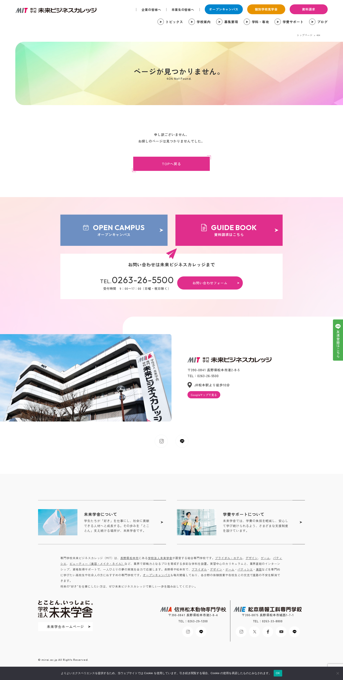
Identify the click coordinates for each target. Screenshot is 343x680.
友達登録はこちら (338, 344)
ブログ (322, 21)
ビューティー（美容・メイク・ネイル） (97, 564)
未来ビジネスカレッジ (56, 10)
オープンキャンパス (224, 9)
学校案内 (204, 21)
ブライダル (199, 569)
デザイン (252, 558)
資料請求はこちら (229, 230)
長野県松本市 (129, 558)
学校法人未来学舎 (160, 558)
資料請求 (308, 9)
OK (278, 673)
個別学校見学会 (266, 9)
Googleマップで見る (204, 395)
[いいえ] (337, 673)
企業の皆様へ (151, 9)
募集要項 (231, 21)
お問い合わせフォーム (210, 283)
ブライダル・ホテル (229, 558)
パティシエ (245, 569)
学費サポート (293, 21)
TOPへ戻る (171, 163)
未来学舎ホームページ (65, 626)
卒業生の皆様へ (183, 9)
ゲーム (265, 558)
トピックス (174, 21)
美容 (259, 569)
